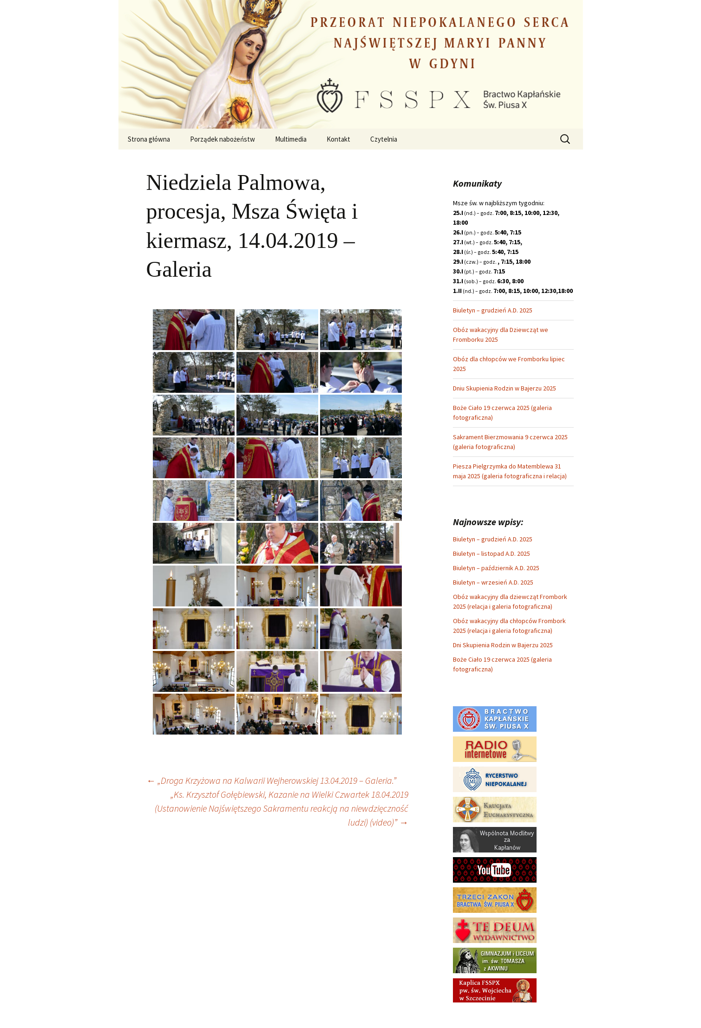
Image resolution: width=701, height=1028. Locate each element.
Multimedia (291, 139)
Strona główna (149, 139)
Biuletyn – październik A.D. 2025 (496, 568)
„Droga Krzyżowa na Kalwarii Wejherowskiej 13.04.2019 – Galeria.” (271, 780)
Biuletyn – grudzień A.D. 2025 (492, 310)
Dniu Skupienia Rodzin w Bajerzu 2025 (504, 388)
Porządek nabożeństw (222, 139)
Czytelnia (383, 139)
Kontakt (338, 139)
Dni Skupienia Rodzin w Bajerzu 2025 (503, 645)
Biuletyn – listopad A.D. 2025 (491, 553)
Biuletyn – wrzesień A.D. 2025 (493, 582)
